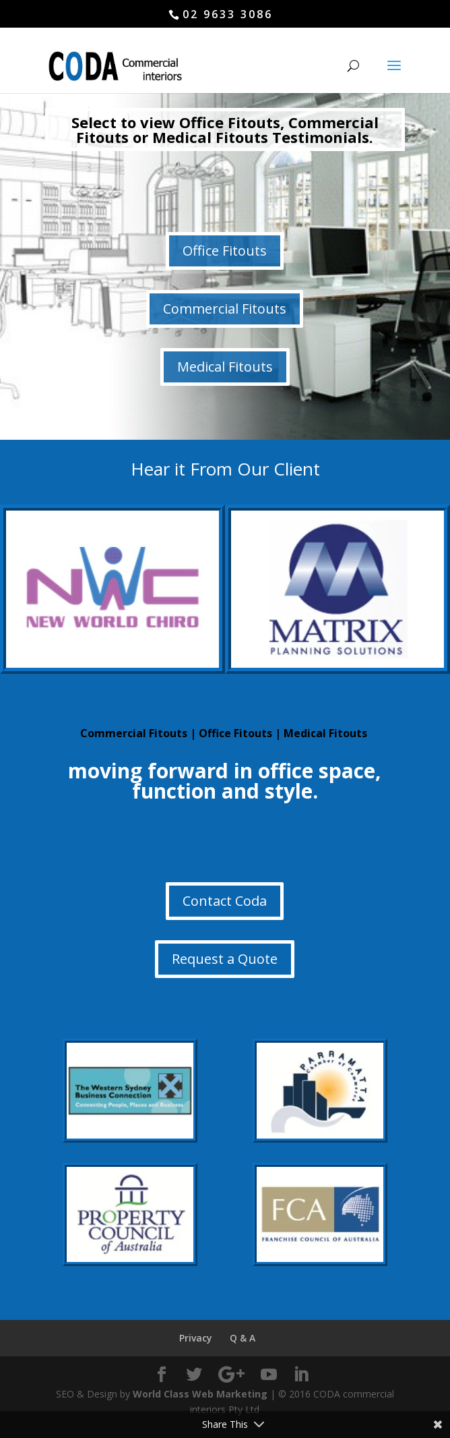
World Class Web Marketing (200, 1393)
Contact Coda (225, 901)
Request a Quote (225, 959)
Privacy (195, 1337)
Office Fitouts (225, 250)
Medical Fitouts (225, 366)
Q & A (242, 1337)
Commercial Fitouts (224, 308)
